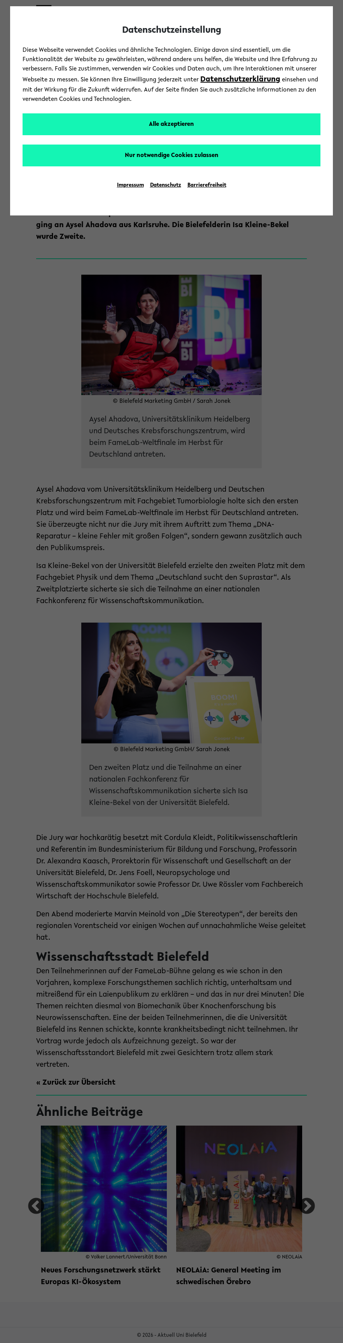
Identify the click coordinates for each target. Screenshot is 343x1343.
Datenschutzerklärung (240, 79)
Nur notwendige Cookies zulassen (172, 155)
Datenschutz (165, 185)
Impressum (130, 185)
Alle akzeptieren (171, 124)
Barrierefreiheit (206, 185)
